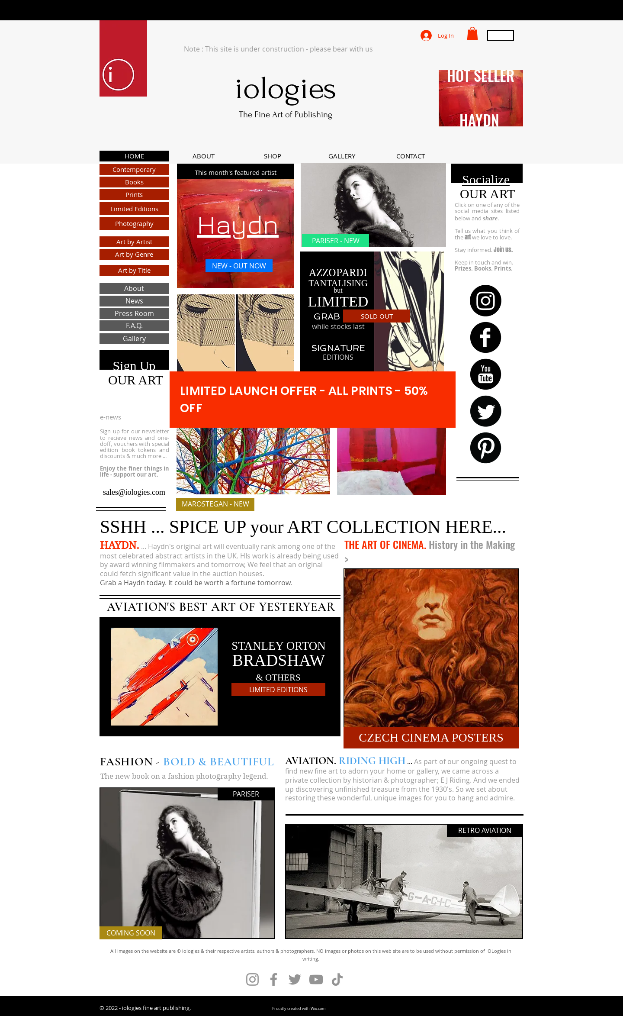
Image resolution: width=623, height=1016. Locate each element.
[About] (134, 288)
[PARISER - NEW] (335, 240)
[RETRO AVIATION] (485, 830)
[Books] (134, 182)
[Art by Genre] (134, 254)
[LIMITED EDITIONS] (278, 689)
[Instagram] (485, 300)
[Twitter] (294, 979)
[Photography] (134, 223)
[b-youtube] (485, 374)
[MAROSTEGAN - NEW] (215, 504)
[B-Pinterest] (485, 448)
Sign (124, 365)
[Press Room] (134, 313)
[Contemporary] (134, 169)
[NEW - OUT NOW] (239, 265)
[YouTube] (316, 979)
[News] (134, 301)
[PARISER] (246, 793)
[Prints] (134, 194)
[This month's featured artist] (235, 172)
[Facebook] (273, 979)
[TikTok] (337, 979)
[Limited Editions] (134, 208)
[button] (472, 33)
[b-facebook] (485, 337)
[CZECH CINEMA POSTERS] (431, 737)
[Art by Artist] (134, 241)
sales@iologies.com (134, 492)
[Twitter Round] (485, 411)
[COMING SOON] (131, 932)
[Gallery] (134, 338)
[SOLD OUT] (376, 316)
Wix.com (318, 1008)
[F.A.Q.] (134, 325)
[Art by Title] (134, 270)
